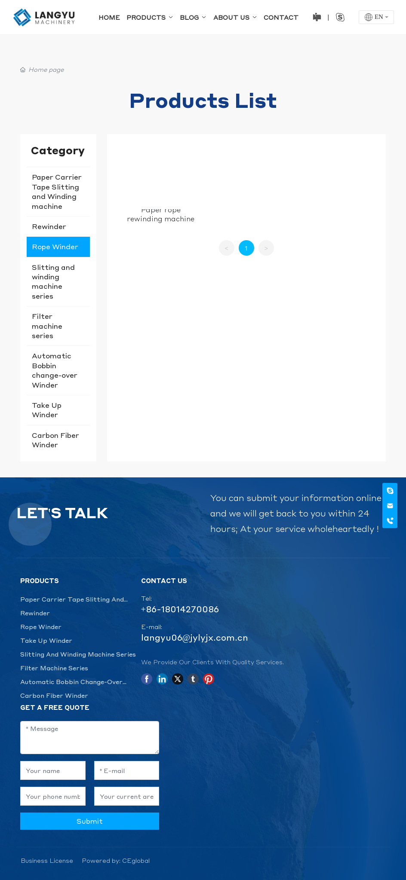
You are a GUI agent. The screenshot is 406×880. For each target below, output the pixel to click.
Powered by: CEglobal (116, 860)
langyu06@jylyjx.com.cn (194, 637)
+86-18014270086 (180, 608)
